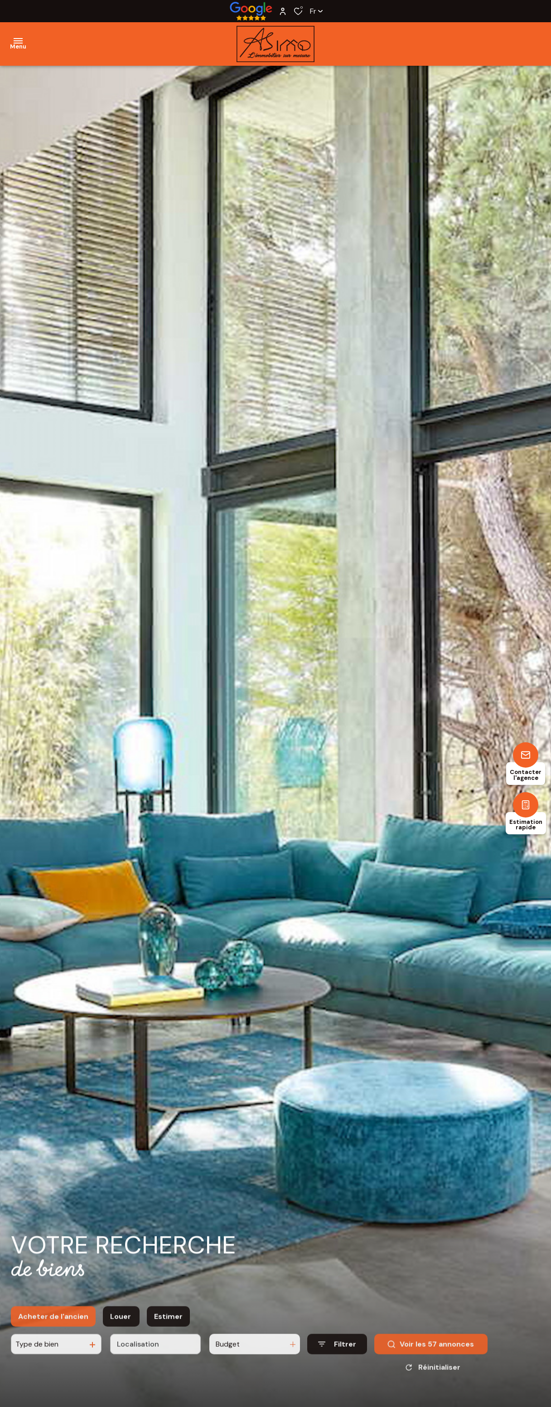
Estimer (168, 1326)
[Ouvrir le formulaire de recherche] (337, 1354)
